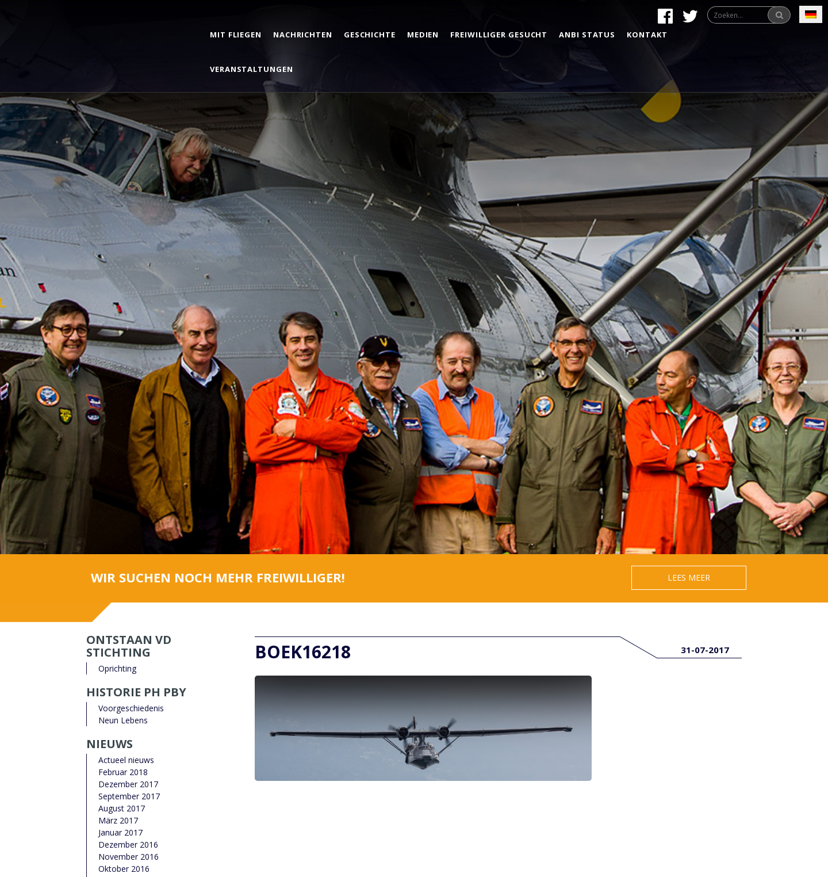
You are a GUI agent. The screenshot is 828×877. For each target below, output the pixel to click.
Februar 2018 (123, 772)
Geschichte (370, 34)
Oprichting (117, 668)
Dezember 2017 (128, 784)
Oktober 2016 (124, 868)
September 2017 (129, 796)
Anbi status (587, 34)
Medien (423, 34)
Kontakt (647, 34)
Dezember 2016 (128, 844)
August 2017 (121, 808)
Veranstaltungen (251, 69)
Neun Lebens (123, 720)
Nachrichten (302, 34)
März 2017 (118, 820)
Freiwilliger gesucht (498, 34)
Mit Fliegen (236, 34)
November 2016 (128, 856)
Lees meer (689, 577)
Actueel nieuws (126, 759)
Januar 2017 (120, 832)
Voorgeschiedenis (131, 708)
